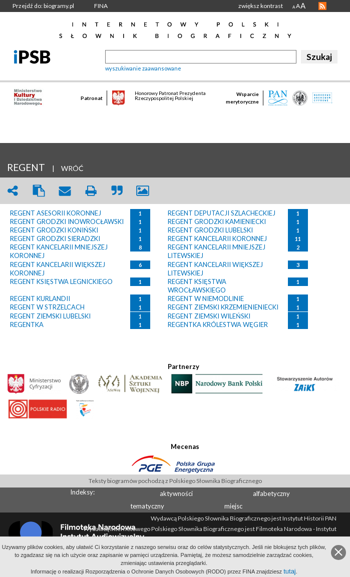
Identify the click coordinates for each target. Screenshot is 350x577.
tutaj (289, 571)
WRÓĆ (72, 168)
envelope (64, 190)
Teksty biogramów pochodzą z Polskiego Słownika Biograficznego (175, 480)
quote (116, 190)
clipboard (38, 190)
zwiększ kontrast (260, 6)
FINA (101, 6)
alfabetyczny (271, 494)
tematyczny (147, 506)
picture (142, 190)
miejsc (233, 506)
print (90, 190)
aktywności (176, 494)
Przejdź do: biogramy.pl (43, 6)
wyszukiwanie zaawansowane (143, 68)
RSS (322, 6)
